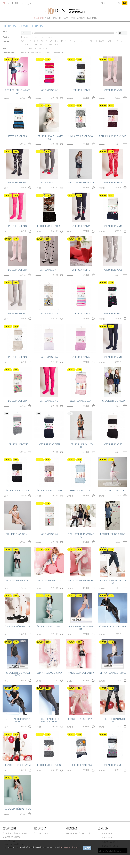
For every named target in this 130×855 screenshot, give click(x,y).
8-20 (23, 49)
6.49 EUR (86, 541)
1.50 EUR (15, 98)
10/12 (56, 44)
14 (96, 41)
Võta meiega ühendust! (78, 833)
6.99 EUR (22, 143)
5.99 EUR (86, 451)
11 (87, 41)
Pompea (35, 37)
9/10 (56, 41)
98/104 (109, 41)
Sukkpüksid (10, 26)
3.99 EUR (86, 187)
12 (91, 41)
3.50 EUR (47, 98)
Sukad (47, 18)
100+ (45, 49)
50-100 (37, 49)
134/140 (34, 44)
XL (82, 41)
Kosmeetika (92, 18)
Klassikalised (36, 53)
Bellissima (25, 37)
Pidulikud (25, 53)
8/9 (51, 41)
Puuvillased (58, 53)
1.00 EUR (110, 495)
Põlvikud (57, 18)
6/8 (50, 44)
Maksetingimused (12, 836)
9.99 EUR (22, 451)
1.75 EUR (15, 814)
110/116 (118, 41)
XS (67, 41)
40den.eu (107, 833)
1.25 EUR (15, 588)
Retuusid (47, 53)
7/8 (42, 41)
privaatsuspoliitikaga (69, 847)
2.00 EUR (47, 144)
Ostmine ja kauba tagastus (16, 833)
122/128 (24, 44)
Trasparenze (47, 37)
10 (62, 41)
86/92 (101, 41)
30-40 (30, 49)
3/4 (22, 41)
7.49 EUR (118, 405)
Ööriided (81, 18)
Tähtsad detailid (42, 833)
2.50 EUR (78, 144)
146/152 (43, 44)
